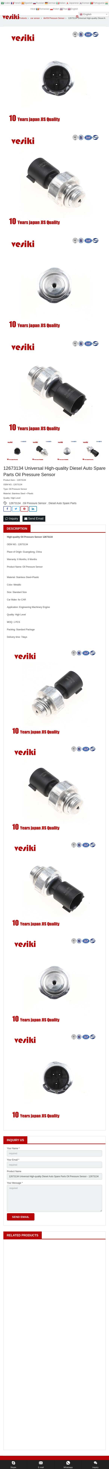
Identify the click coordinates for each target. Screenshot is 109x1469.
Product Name (14, 1171)
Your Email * (13, 1160)
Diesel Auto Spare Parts (63, 503)
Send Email (33, 518)
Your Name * (13, 1148)
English (85, 14)
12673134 (15, 503)
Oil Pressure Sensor (34, 503)
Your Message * (15, 1183)
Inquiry (11, 518)
